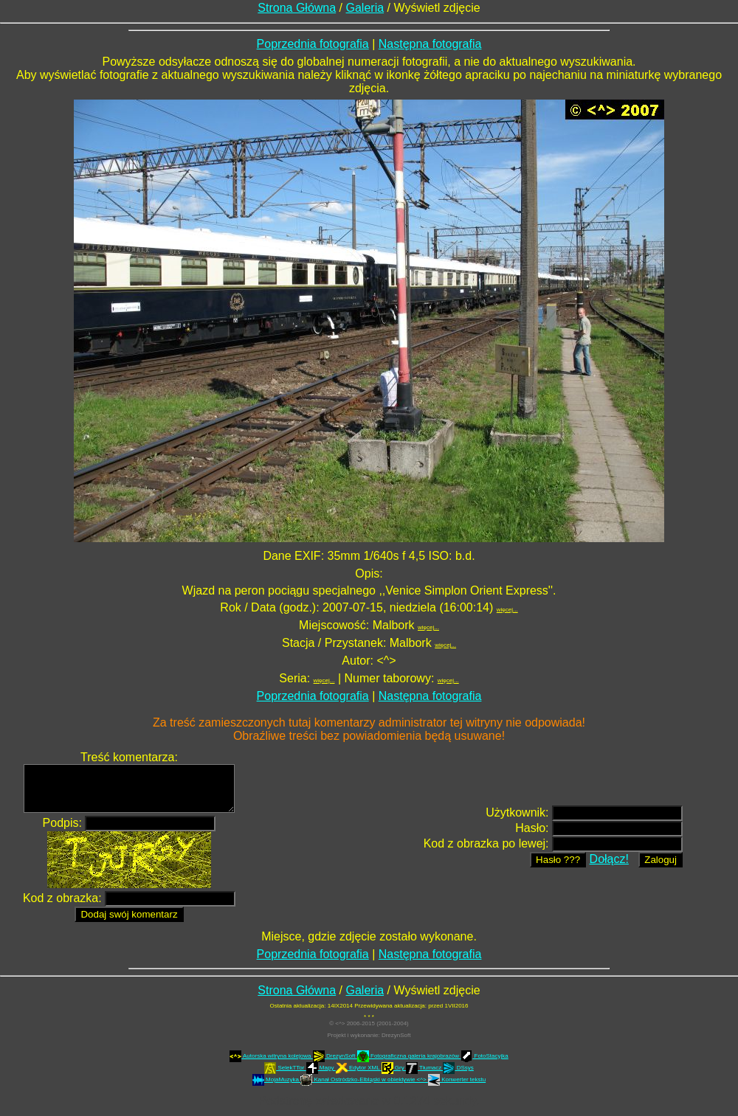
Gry (394, 1067)
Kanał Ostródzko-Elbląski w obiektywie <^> (364, 1079)
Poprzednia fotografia (313, 44)
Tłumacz (425, 1067)
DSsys (458, 1067)
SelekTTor (285, 1067)
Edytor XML (359, 1067)
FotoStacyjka (484, 1056)
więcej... (507, 609)
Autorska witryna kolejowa (271, 1056)
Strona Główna (297, 7)
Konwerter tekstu (457, 1079)
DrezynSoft (396, 1035)
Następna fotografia (430, 44)
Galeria (365, 7)
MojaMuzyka (276, 1079)
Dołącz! (609, 859)
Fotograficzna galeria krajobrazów (409, 1056)
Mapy (321, 1067)
